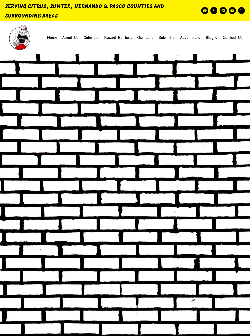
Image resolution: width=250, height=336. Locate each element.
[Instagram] (241, 10)
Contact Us (233, 37)
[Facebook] (204, 10)
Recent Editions (118, 37)
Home (52, 37)
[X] (213, 10)
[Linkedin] (223, 10)
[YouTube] (232, 10)
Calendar (91, 37)
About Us (70, 37)
